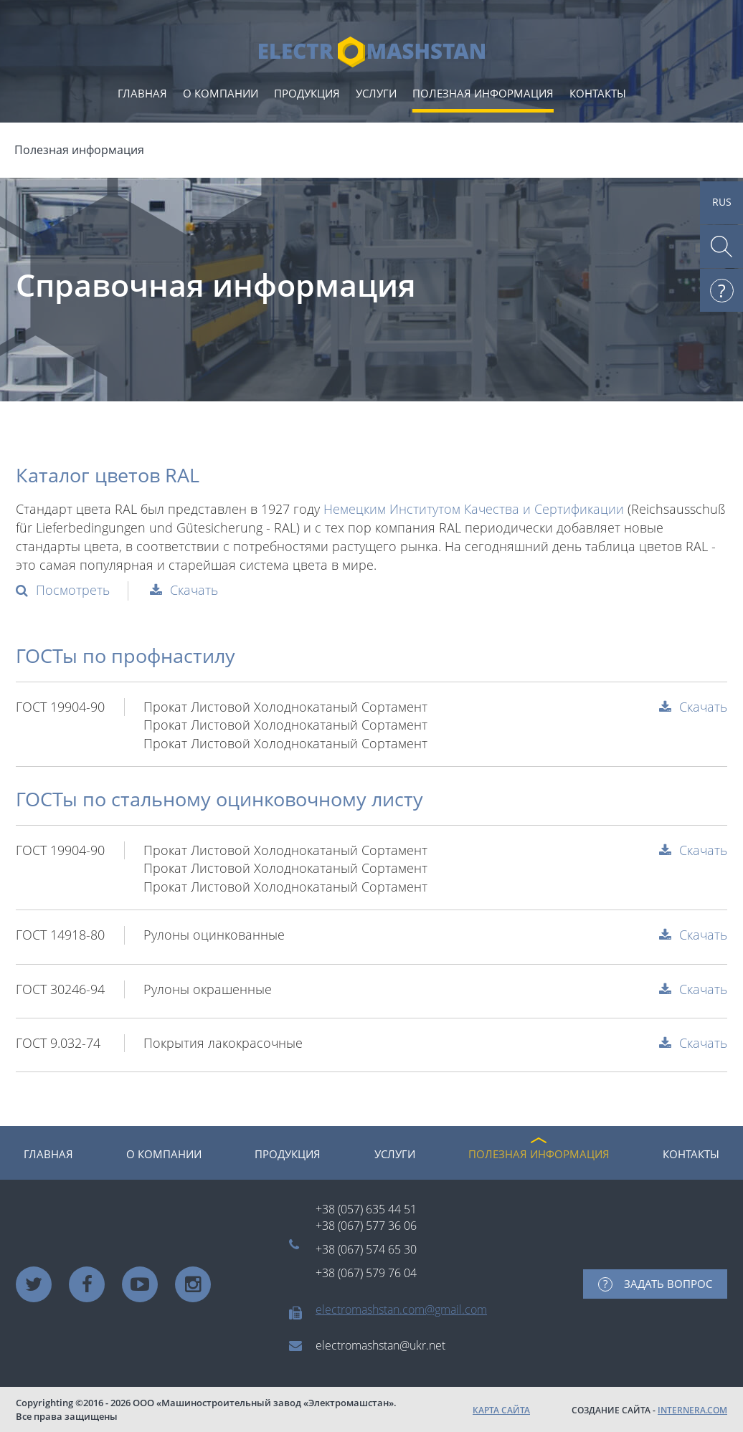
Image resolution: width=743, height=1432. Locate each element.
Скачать (194, 589)
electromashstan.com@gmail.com (401, 1309)
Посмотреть (73, 589)
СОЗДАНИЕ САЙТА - (649, 1410)
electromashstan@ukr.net (380, 1345)
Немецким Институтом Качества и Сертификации (473, 508)
